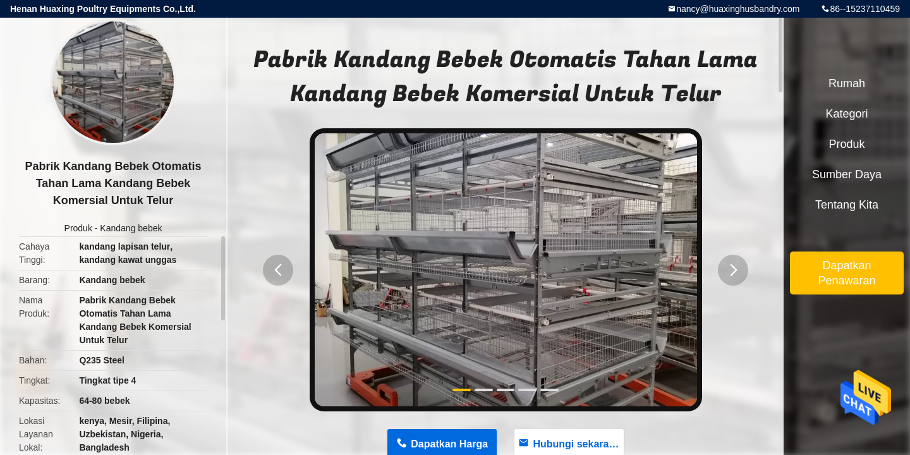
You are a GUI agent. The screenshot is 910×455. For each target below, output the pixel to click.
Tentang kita (846, 204)
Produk (78, 228)
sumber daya (847, 174)
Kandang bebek (131, 228)
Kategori (846, 113)
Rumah (846, 83)
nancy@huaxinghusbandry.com (737, 9)
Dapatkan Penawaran (846, 273)
